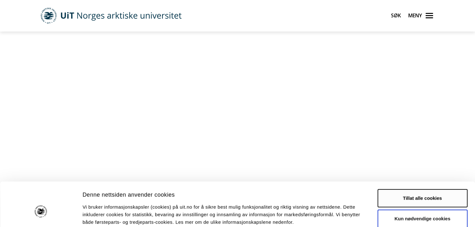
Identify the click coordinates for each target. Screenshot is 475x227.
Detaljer (335, 214)
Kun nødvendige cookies (422, 185)
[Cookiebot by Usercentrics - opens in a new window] (40, 214)
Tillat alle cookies (422, 164)
